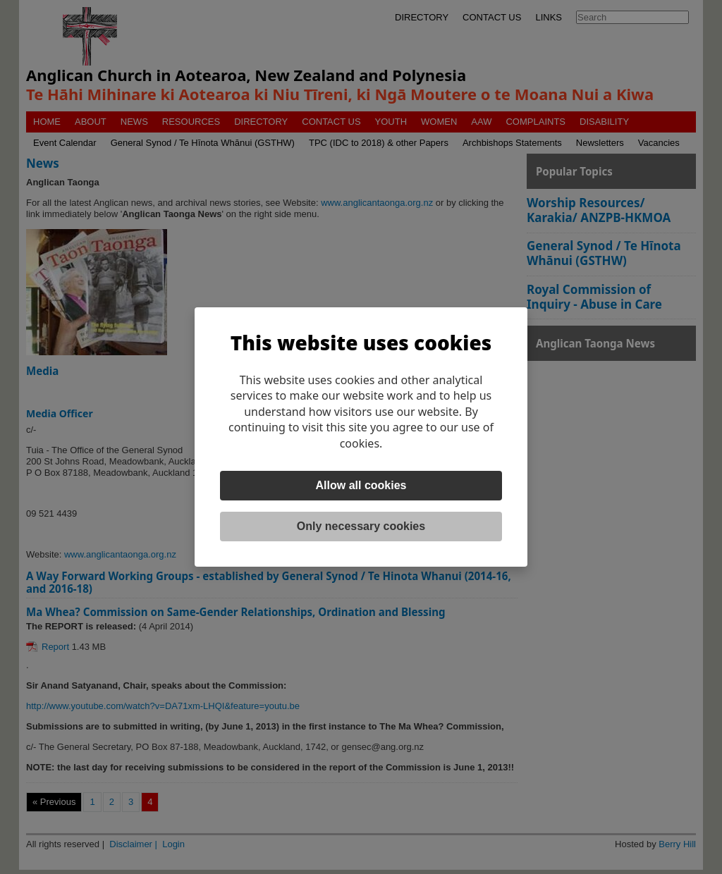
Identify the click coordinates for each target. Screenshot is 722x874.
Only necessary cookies (361, 526)
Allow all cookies (361, 485)
